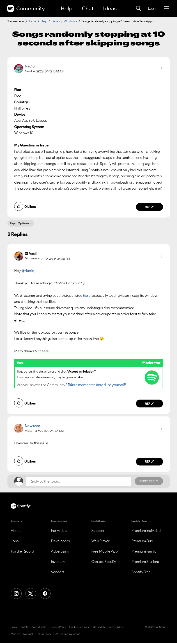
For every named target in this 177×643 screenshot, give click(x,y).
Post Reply (148, 481)
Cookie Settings (79, 627)
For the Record (22, 551)
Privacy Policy (58, 627)
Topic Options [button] (19, 223)
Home (32, 21)
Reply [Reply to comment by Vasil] (149, 403)
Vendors (57, 571)
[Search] (138, 8)
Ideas (110, 8)
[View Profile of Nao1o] (30, 66)
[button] (162, 68)
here (86, 295)
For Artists (59, 530)
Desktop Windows (64, 21)
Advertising (60, 551)
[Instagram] (16, 593)
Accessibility (115, 627)
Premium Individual (146, 530)
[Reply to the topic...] (78, 481)
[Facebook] (45, 593)
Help (66, 8)
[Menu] (166, 8)
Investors (58, 561)
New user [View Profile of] (32, 425)
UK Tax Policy (44, 634)
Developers (60, 540)
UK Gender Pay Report (67, 634)
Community (26, 8)
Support (97, 530)
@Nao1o (27, 270)
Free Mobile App (104, 551)
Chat (88, 8)
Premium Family (143, 551)
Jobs (14, 540)
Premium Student (145, 561)
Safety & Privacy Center (34, 627)
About (16, 530)
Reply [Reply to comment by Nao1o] (149, 207)
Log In (152, 8)
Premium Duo (142, 540)
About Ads (98, 627)
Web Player (100, 540)
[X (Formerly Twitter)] (30, 593)
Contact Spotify (103, 561)
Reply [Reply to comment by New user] (149, 461)
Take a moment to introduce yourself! (97, 384)
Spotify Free (141, 571)
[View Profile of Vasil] (33, 253)
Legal (14, 627)
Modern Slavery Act (22, 634)
